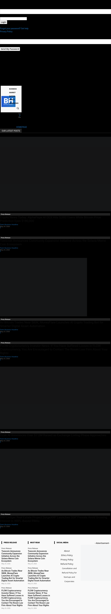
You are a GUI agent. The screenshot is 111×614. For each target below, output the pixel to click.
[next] (19, 115)
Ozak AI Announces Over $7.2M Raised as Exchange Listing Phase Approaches (53, 435)
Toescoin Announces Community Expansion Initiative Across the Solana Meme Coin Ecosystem (13, 553)
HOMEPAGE (21, 127)
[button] (18, 108)
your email (4, 45)
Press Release (5, 214)
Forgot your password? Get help (14, 28)
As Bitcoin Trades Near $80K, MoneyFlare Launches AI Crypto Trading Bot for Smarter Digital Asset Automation (12, 567)
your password (33, 18)
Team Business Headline (9, 224)
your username (6, 15)
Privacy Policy (6, 31)
